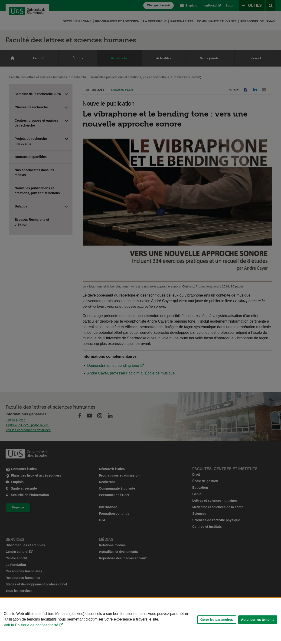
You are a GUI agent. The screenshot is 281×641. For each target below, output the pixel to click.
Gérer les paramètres (216, 619)
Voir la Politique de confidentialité (31, 625)
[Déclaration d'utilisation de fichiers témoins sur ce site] (140, 619)
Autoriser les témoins (257, 619)
